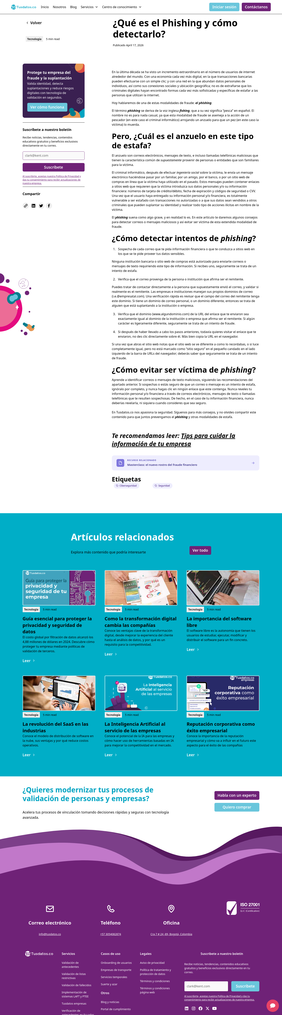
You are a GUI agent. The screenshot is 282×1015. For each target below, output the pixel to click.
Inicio (45, 7)
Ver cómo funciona (47, 107)
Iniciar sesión (224, 6)
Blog (73, 7)
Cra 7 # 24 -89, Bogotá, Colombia (171, 934)
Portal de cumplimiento (116, 1009)
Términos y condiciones (155, 981)
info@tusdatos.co (50, 934)
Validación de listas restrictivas (74, 976)
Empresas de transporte (116, 970)
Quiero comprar (237, 807)
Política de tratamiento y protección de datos (155, 972)
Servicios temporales (114, 977)
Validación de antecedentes (70, 965)
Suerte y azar (109, 984)
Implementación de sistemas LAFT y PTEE (75, 994)
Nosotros (59, 7)
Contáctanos (256, 6)
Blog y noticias (110, 1002)
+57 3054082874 (110, 934)
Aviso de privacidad (152, 963)
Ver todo (200, 550)
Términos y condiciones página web (155, 990)
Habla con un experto (237, 795)
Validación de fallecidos (76, 985)
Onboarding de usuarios (116, 963)
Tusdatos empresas (74, 1003)
